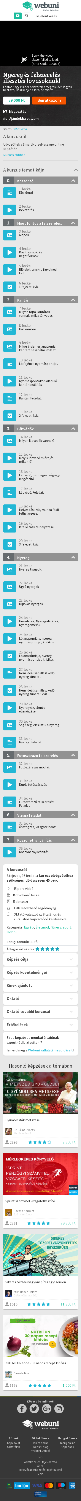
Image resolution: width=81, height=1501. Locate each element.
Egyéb (29, 927)
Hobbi (11, 932)
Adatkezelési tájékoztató (40, 1462)
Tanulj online (67, 1443)
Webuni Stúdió (40, 1451)
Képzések (67, 1447)
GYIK (40, 1474)
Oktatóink (13, 1447)
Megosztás (14, 111)
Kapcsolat (13, 1443)
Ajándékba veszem (21, 119)
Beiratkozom (49, 100)
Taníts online (41, 1443)
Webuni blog (41, 1447)
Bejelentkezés (46, 16)
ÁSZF (40, 1466)
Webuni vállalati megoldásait (50, 1050)
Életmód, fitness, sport (53, 927)
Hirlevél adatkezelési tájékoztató (40, 1470)
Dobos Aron (20, 129)
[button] (14, 155)
